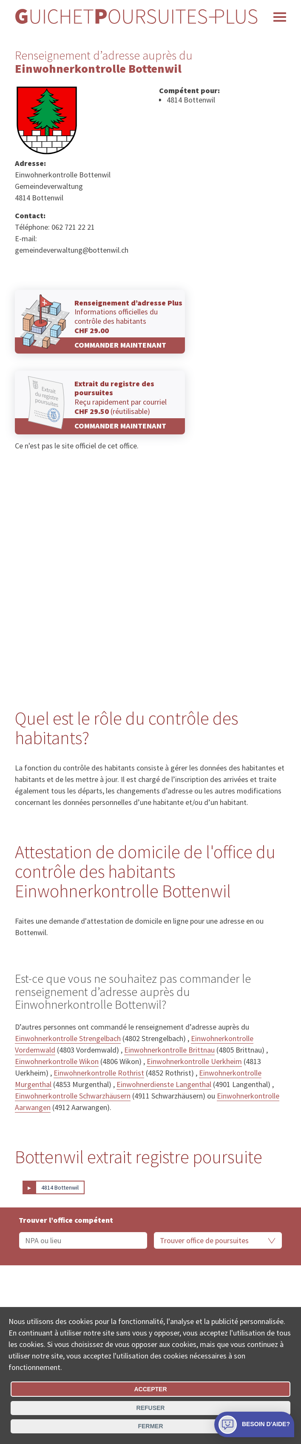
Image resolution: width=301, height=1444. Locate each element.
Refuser (150, 1407)
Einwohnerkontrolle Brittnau (169, 1050)
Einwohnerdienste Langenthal (163, 1084)
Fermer (150, 1426)
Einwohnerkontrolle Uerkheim (194, 1061)
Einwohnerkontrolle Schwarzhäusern (73, 1096)
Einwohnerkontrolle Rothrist (99, 1073)
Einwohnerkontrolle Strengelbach (68, 1038)
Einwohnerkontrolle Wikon (57, 1061)
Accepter (150, 1389)
